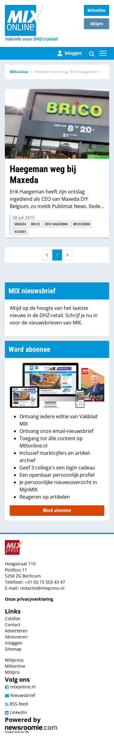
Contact (12, 625)
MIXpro (96, 23)
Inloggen (13, 643)
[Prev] (47, 254)
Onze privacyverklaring (29, 599)
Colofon (12, 618)
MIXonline (96, 10)
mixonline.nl (20, 687)
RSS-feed (16, 704)
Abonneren (16, 637)
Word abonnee (57, 510)
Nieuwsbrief (20, 695)
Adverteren (16, 631)
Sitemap (13, 649)
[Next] (67, 254)
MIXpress (14, 660)
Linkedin (16, 712)
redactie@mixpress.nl (42, 588)
